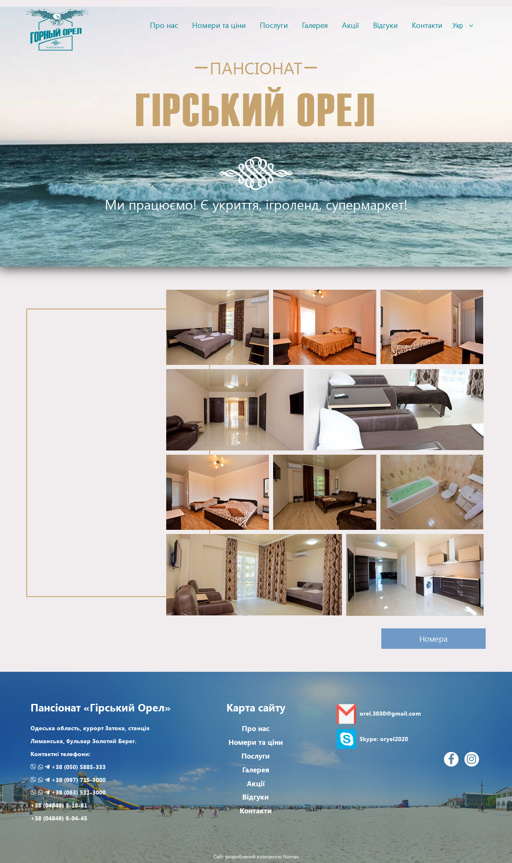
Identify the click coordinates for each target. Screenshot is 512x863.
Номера (433, 638)
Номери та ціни (219, 25)
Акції (350, 25)
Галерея (315, 25)
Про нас (164, 25)
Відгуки (385, 25)
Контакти (427, 25)
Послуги (274, 25)
